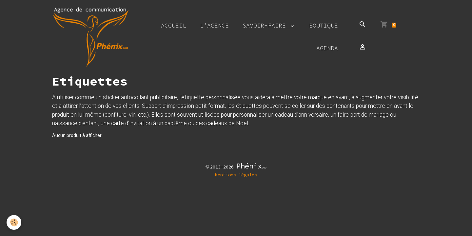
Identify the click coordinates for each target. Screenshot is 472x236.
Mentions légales (236, 175)
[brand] (90, 37)
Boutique (323, 25)
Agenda (327, 48)
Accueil (173, 25)
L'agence (214, 25)
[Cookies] (14, 222)
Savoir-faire (266, 25)
